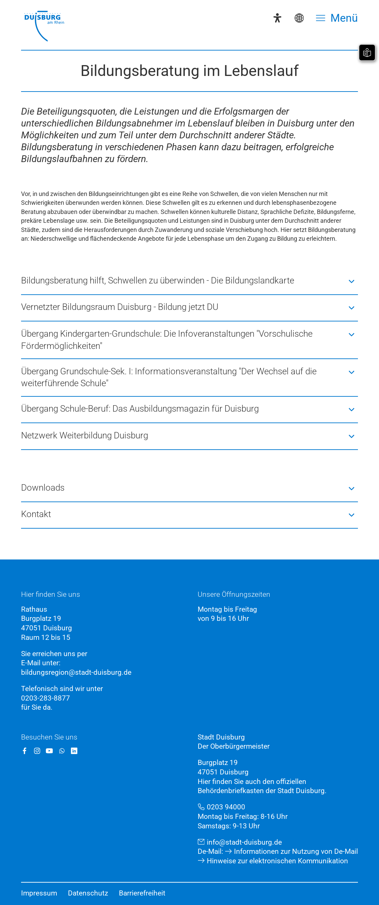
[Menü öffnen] (337, 18)
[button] (189, 281)
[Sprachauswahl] (299, 18)
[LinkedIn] (74, 750)
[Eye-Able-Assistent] (277, 18)
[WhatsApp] (62, 750)
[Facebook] (24, 750)
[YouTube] (49, 750)
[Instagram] (37, 750)
